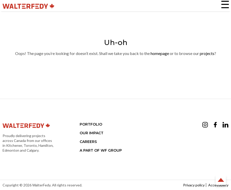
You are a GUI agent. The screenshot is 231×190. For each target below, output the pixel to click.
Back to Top (220, 180)
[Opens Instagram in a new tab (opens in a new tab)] (205, 125)
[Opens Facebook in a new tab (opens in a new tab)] (215, 125)
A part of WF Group (101, 150)
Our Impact (91, 133)
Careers (88, 141)
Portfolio (91, 124)
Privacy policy (194, 185)
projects (207, 53)
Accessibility (218, 185)
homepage (160, 53)
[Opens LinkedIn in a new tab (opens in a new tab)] (225, 125)
